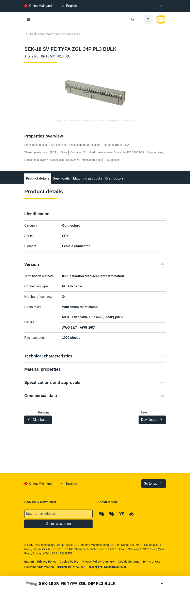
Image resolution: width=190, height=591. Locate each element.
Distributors (114, 178)
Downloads (61, 178)
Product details (37, 178)
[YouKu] (121, 514)
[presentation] (68, 6)
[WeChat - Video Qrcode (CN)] (112, 514)
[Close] (161, 6)
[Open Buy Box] (95, 583)
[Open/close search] (133, 19)
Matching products (87, 178)
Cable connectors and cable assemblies (52, 34)
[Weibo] (132, 514)
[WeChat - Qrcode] (101, 514)
